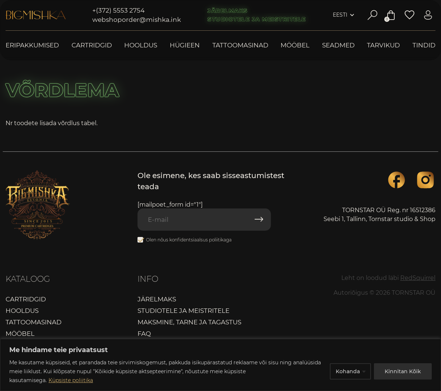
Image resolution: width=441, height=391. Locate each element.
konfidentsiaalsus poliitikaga (200, 240)
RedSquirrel (417, 277)
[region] (220, 365)
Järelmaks (228, 10)
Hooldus (140, 45)
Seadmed (338, 45)
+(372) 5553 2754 (118, 10)
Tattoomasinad (240, 45)
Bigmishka (36, 15)
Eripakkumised (32, 45)
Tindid (423, 45)
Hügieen (185, 45)
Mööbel (295, 45)
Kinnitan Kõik (403, 371)
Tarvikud (383, 45)
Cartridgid (92, 45)
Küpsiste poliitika (71, 380)
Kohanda (348, 371)
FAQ (144, 333)
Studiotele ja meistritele (257, 19)
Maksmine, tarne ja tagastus (189, 322)
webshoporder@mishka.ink (136, 19)
